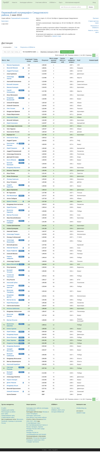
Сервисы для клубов (7, 410)
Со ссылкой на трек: (29, 52)
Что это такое (55, 408)
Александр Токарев (13, 234)
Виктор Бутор (11, 300)
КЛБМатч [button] (53, 2)
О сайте (3, 408)
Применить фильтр (67, 52)
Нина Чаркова (11, 340)
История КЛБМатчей (57, 412)
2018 (27, 421)
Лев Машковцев (12, 195)
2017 (31, 421)
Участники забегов (41, 2)
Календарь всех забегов (33, 408)
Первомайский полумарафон (20, 18)
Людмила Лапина (12, 343)
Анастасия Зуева (12, 117)
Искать (91, 7)
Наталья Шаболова (13, 308)
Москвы (45, 412)
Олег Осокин (11, 108)
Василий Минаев (12, 68)
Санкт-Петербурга (31, 413)
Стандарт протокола (32, 442)
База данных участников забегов (36, 417)
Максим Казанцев (12, 87)
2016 (35, 421)
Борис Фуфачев (12, 250)
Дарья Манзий (11, 264)
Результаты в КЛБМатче (27, 47)
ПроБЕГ (6, 2)
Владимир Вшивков (13, 346)
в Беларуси (42, 438)
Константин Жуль (12, 137)
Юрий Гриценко (12, 148)
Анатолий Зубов (12, 282)
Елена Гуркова (11, 328)
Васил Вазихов (12, 337)
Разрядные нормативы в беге (35, 440)
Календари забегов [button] (26, 2)
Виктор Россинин (12, 215)
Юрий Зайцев (11, 331)
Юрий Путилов (11, 207)
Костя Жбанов (11, 160)
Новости (14, 2)
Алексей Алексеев (13, 391)
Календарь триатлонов (33, 415)
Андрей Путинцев (12, 71)
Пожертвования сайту (8, 415)
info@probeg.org (81, 408)
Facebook (4, 421)
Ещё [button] (61, 2)
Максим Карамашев (13, 65)
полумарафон (7, 47)
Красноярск (4, 21)
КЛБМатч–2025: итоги (58, 410)
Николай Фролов (12, 247)
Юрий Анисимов (12, 123)
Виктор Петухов (12, 320)
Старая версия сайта (7, 417)
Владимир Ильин (12, 385)
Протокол (96, 18)
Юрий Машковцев (12, 302)
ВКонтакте (20, 419)
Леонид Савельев (12, 179)
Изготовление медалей (72, 2)
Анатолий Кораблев (13, 364)
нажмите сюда (56, 36)
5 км (16, 47)
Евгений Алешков (12, 84)
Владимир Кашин (12, 334)
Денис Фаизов (11, 382)
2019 (44, 419)
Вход (94, 2)
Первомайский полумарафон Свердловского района (24, 13)
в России (35, 438)
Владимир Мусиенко (13, 167)
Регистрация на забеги (8, 412)
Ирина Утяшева (12, 201)
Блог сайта (4, 413)
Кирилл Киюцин (12, 379)
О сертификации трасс (33, 423)
